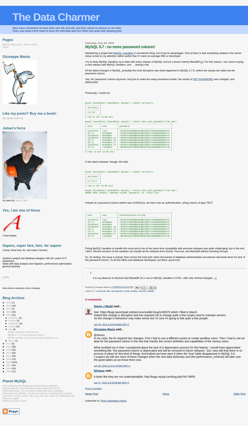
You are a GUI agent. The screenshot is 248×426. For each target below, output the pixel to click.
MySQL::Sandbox (123, 53)
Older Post (239, 410)
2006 (9, 368)
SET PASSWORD (203, 79)
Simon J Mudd (103, 323)
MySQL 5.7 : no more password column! (26, 335)
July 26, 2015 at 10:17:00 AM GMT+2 (112, 383)
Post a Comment (93, 405)
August (12, 326)
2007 (9, 365)
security (142, 308)
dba (108, 308)
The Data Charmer (55, 17)
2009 (9, 359)
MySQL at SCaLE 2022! (15, 401)
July (11, 329)
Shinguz (99, 387)
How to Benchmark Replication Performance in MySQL (30, 385)
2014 (9, 343)
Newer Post (91, 410)
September (14, 323)
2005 (9, 371)
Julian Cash (21, 200)
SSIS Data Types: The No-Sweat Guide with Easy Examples (33, 390)
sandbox (134, 308)
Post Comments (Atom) (114, 417)
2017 (9, 308)
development (117, 308)
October (13, 320)
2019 (9, 302)
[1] (201, 61)
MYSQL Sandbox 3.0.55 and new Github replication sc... (33, 338)
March (12, 341)
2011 (9, 353)
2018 (9, 305)
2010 (9, 356)
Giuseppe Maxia (104, 346)
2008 (9, 362)
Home (166, 410)
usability (150, 308)
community (101, 308)
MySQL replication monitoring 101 (23, 332)
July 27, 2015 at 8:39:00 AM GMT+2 (111, 400)
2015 (9, 315)
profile (6, 277)
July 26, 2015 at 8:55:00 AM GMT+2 (111, 341)
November (14, 318)
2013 (9, 346)
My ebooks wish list (13, 118)
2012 (9, 349)
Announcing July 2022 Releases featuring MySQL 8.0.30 (31, 388)
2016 (9, 312)
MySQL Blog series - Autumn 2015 (20, 44)
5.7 (93, 308)
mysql (126, 308)
